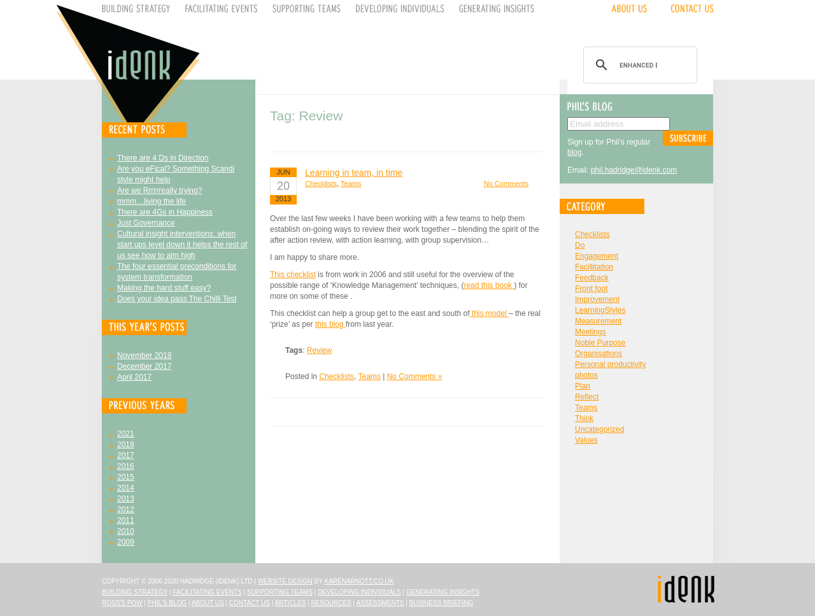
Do (580, 245)
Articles (290, 602)
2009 (125, 542)
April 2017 (134, 377)
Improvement (597, 299)
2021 (125, 433)
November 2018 (144, 355)
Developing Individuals (359, 592)
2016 (125, 466)
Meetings (590, 331)
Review (319, 350)
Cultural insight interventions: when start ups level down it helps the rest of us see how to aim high (182, 244)
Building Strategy (134, 592)
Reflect (587, 396)
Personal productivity (610, 364)
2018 (125, 444)
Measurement (598, 321)
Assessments (380, 602)
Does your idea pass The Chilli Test (177, 298)
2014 (125, 487)
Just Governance (146, 222)
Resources (331, 602)
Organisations (598, 353)
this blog (330, 324)
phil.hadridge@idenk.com (634, 170)
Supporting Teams (280, 592)
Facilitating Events (207, 592)
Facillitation (594, 266)
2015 (125, 477)
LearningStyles (600, 310)
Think (584, 418)
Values (586, 440)
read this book (489, 285)
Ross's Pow (122, 602)
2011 (125, 520)
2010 (125, 531)
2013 (125, 498)
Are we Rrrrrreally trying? (159, 190)
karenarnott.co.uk (359, 581)
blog (574, 152)
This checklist (293, 274)
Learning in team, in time (353, 173)
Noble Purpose (600, 342)
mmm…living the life (151, 201)
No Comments (506, 183)
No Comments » (415, 376)
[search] (638, 65)
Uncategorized (599, 429)
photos (586, 375)
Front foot (591, 288)
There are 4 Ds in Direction (162, 158)
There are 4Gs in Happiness (165, 212)
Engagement (596, 256)
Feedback (592, 277)
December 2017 (144, 366)
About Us (208, 602)
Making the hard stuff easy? (164, 287)
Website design (285, 581)
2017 (125, 455)
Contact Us (249, 602)
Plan (582, 386)
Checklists (321, 183)
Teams (351, 183)
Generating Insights (442, 592)
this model (489, 313)
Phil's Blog (167, 602)
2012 (125, 509)
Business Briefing (441, 602)
